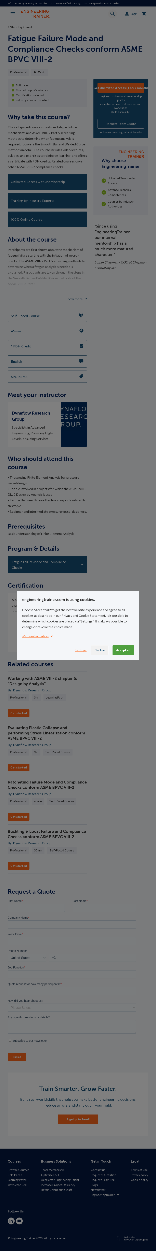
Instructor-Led (17, 1185)
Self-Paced (15, 1175)
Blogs (94, 1185)
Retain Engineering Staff (56, 1189)
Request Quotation (103, 1175)
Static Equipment (20, 27)
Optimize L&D (50, 1175)
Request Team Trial (103, 1179)
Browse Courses (18, 1169)
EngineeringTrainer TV (105, 1194)
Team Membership (53, 1169)
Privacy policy (139, 1175)
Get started (18, 713)
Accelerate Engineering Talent (60, 1179)
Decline (99, 650)
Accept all (123, 650)
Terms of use (139, 1169)
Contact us (98, 1169)
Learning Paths (17, 1179)
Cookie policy (139, 1179)
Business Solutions (56, 1161)
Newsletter (98, 1189)
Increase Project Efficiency (58, 1185)
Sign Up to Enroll (78, 1119)
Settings (81, 650)
